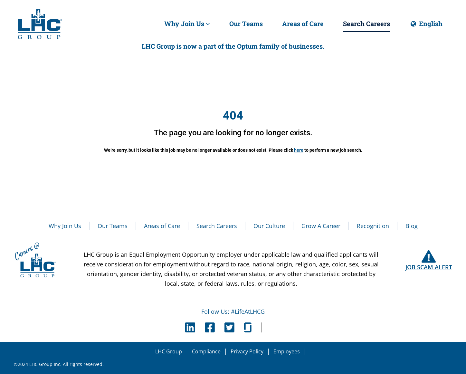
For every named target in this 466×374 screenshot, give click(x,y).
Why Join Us (187, 23)
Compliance (206, 351)
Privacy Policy (247, 351)
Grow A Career (320, 226)
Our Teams (246, 23)
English (425, 25)
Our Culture (269, 226)
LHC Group (168, 351)
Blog (411, 226)
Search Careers (366, 23)
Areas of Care (303, 23)
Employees (286, 351)
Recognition (373, 226)
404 (233, 115)
